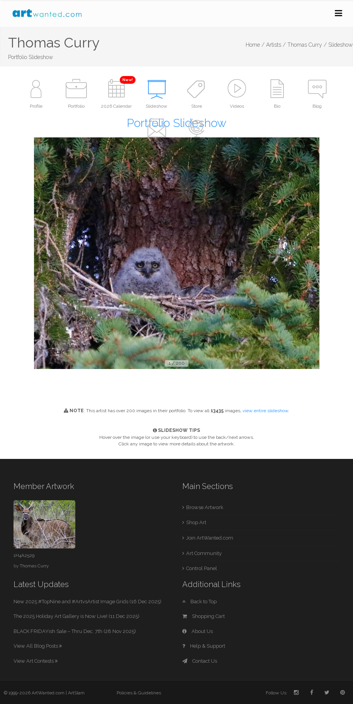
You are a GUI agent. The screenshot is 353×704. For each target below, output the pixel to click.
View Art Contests (36, 661)
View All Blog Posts (38, 646)
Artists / (276, 45)
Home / (255, 45)
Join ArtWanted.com (209, 538)
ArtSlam (76, 693)
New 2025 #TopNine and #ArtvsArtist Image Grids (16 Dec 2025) (87, 601)
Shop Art (196, 522)
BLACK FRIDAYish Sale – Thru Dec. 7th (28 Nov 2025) (75, 631)
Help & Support (203, 646)
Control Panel (201, 568)
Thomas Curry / (307, 45)
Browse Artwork (204, 507)
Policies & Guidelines (139, 693)
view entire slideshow (265, 410)
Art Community (204, 553)
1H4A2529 (24, 555)
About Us (197, 631)
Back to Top (199, 601)
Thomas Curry (34, 566)
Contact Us (199, 661)
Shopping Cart (203, 616)
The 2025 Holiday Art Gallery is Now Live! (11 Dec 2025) (76, 616)
